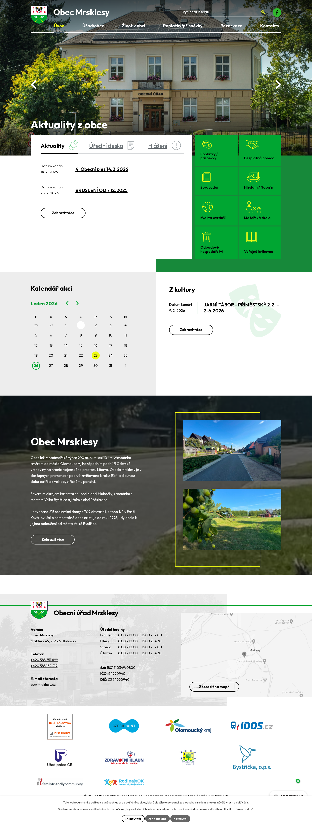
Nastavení (181, 818)
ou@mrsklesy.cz (43, 695)
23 (96, 355)
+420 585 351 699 (44, 670)
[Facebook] (276, 13)
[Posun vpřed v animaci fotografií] (278, 84)
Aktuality (59, 145)
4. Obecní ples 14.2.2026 (101, 169)
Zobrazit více (63, 213)
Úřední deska (111, 145)
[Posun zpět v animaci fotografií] (34, 84)
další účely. (242, 802)
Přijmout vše (132, 818)
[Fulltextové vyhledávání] (239, 13)
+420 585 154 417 (44, 676)
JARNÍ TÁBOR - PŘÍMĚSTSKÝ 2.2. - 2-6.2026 (241, 308)
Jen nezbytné (157, 818)
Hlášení (164, 145)
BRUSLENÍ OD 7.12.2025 (101, 190)
